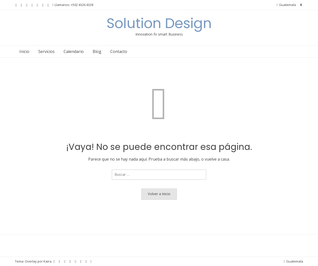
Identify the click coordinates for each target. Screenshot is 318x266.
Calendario (74, 51)
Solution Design (159, 23)
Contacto (118, 51)
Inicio (24, 51)
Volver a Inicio (159, 193)
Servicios (46, 51)
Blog (97, 51)
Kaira (47, 261)
